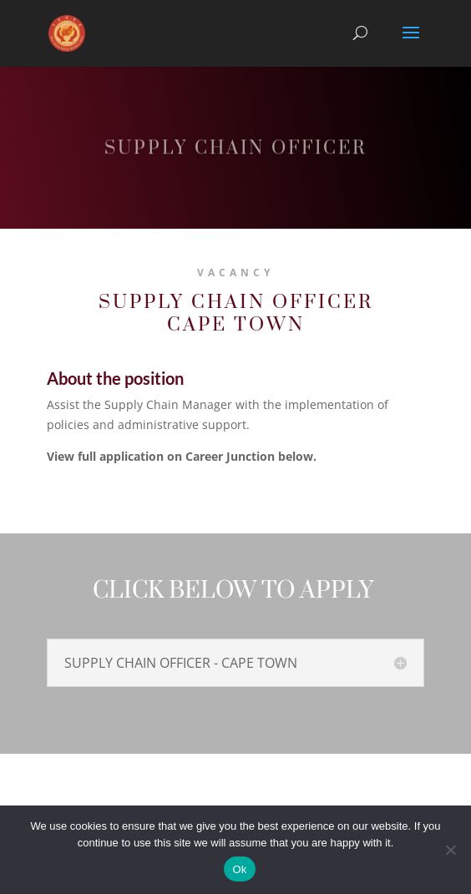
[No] (450, 849)
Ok (239, 869)
